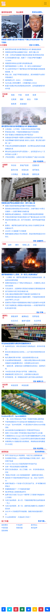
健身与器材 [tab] (26, 321)
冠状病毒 (4, 530)
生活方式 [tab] (14, 321)
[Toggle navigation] (45, 3)
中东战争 (19, 525)
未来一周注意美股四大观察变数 (16, 467)
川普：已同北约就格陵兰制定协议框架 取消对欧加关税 (24, 55)
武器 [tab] (35, 245)
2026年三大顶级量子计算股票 (15, 231)
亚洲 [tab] (34, 95)
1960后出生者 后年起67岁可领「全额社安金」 (21, 371)
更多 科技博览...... (39, 448)
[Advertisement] (25, 560)
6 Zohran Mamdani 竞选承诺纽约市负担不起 (21, 464)
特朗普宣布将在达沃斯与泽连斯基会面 (18, 63)
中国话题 (4, 528)
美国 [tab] (12, 95)
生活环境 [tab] (37, 321)
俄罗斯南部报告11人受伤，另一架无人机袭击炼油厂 (23, 66)
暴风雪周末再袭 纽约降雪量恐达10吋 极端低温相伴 (23, 49)
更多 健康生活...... (39, 381)
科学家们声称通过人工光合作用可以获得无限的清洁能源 (25, 439)
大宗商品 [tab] (14, 174)
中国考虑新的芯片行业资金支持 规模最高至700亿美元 (24, 422)
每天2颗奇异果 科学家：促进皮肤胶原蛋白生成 (21, 357)
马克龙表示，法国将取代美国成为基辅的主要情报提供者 (25, 288)
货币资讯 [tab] (35, 170)
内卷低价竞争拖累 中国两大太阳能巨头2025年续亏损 (24, 137)
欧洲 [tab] (27, 95)
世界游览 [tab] (35, 316)
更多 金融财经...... (39, 241)
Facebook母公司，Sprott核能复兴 (13, 416)
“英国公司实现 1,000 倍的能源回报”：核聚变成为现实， (25, 475)
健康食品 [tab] (25, 316)
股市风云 (34, 525)
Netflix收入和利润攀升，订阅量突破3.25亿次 (21, 83)
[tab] (12, 95)
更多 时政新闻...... (39, 161)
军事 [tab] (36, 99)
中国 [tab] (20, 95)
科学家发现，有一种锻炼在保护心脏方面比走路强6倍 (24, 377)
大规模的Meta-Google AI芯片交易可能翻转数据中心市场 (25, 436)
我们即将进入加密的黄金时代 (15, 492)
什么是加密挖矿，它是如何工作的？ (18, 517)
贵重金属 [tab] (25, 174)
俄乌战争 (34, 528)
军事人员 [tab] (25, 245)
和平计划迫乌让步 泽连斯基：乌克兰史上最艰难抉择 (23, 455)
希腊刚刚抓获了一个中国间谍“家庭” (17, 489)
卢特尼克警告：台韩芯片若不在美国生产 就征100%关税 (25, 157)
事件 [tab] (17, 245)
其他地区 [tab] (23, 104)
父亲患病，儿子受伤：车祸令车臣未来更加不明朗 (22, 129)
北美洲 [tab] (13, 99)
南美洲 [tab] (13, 104)
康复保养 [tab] (14, 316)
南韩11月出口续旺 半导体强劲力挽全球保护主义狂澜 (23, 433)
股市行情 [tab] (14, 170)
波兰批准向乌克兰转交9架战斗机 (16, 291)
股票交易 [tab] (35, 174)
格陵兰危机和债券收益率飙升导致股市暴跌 (20, 206)
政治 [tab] (29, 99)
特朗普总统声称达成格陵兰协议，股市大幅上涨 (22, 52)
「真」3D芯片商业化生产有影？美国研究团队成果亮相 (24, 419)
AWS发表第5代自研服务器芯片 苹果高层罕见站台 (22, 430)
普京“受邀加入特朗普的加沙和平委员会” (19, 135)
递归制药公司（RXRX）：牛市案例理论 (19, 80)
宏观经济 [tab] (35, 165)
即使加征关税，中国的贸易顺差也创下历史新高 (22, 132)
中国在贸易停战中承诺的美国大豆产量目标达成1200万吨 (25, 217)
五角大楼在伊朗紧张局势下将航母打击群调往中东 (22, 294)
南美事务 (4, 525)
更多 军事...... (41, 312)
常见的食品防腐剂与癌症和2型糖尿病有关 (16, 343)
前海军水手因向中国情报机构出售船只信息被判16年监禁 (25, 302)
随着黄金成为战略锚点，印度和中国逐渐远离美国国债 (24, 214)
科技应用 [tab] (14, 385)
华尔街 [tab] (13, 165)
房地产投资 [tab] (24, 165)
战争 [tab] (10, 245)
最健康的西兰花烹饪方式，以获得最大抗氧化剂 (22, 374)
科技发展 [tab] (25, 385)
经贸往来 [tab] (25, 170)
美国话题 (19, 528)
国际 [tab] (21, 99)
